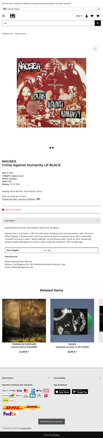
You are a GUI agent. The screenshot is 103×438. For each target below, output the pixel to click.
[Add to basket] (4, 42)
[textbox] (48, 9)
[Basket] (98, 16)
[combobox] (48, 9)
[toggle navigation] (3, 14)
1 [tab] (50, 147)
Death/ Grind (17, 175)
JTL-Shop (56, 435)
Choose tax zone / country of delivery (21, 199)
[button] (86, 16)
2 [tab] (53, 147)
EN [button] (78, 16)
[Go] (48, 23)
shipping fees (26, 428)
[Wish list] (92, 16)
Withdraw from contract (51, 421)
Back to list (8, 33)
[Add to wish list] (95, 49)
